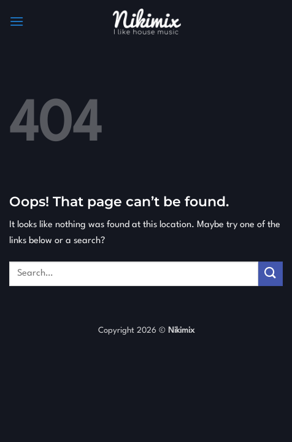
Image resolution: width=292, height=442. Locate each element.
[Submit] (270, 273)
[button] (16, 21)
